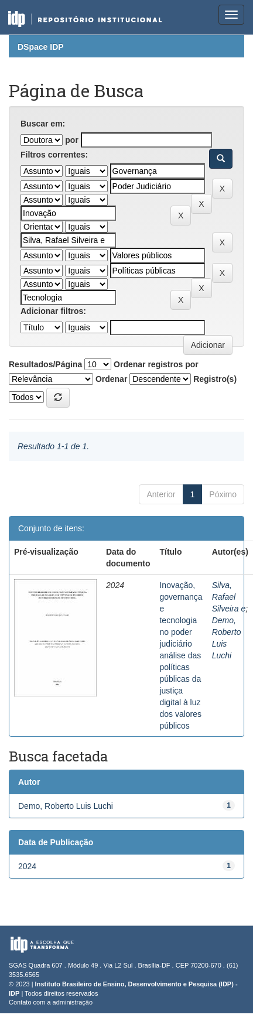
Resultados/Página (45, 364)
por (71, 140)
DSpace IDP (41, 47)
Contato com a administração (51, 1002)
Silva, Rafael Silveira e (229, 596)
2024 (27, 866)
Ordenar (111, 379)
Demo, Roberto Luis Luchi (65, 806)
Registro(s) (215, 379)
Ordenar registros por (156, 364)
